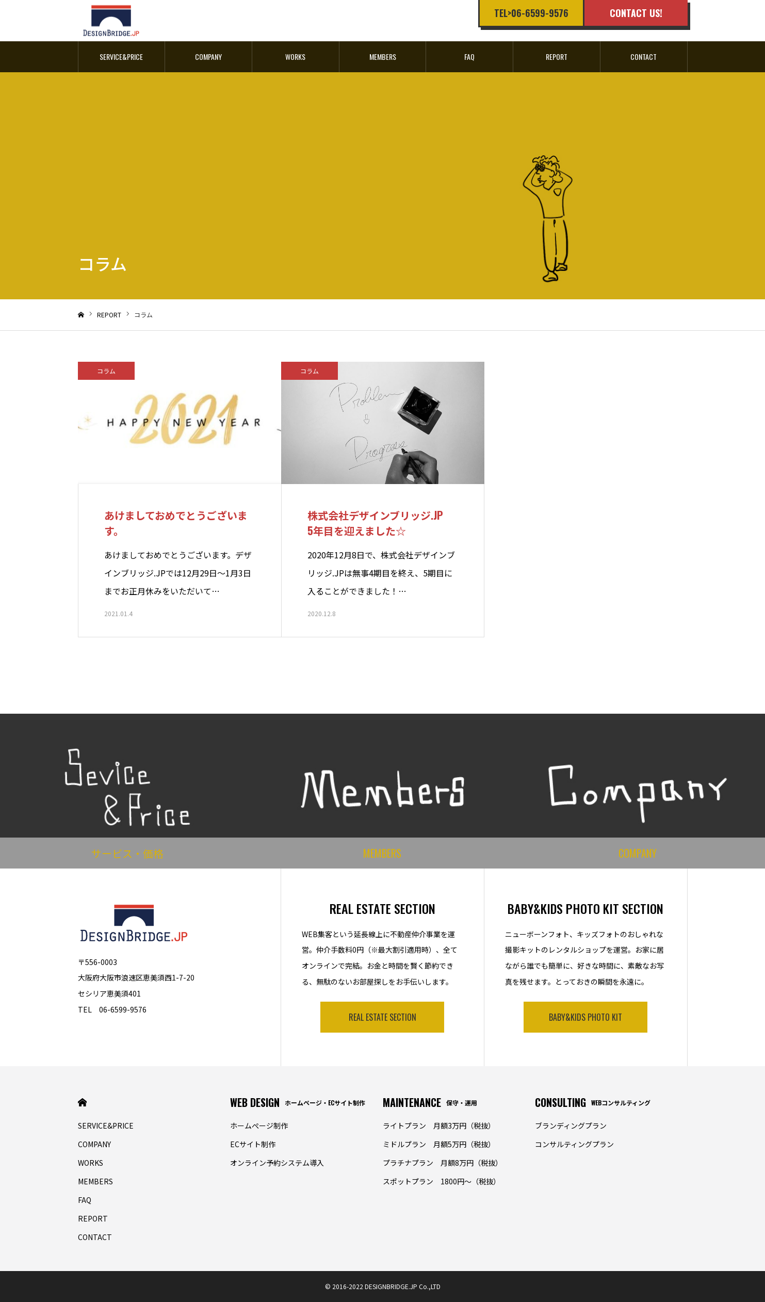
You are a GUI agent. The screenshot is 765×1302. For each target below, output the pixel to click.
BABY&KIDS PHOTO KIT (585, 1017)
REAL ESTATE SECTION (382, 1017)
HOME (82, 1102)
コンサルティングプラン (574, 1144)
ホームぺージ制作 (259, 1125)
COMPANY (208, 56)
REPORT (556, 56)
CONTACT (643, 56)
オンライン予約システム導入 (277, 1163)
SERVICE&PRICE (121, 56)
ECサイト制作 (252, 1144)
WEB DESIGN (297, 1102)
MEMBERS (382, 56)
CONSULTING (592, 1102)
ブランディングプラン (571, 1125)
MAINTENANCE (430, 1102)
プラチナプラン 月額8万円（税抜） (442, 1163)
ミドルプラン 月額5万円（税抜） (439, 1144)
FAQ (469, 56)
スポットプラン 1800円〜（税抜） (441, 1181)
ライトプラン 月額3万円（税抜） (439, 1125)
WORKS (295, 56)
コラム (106, 370)
